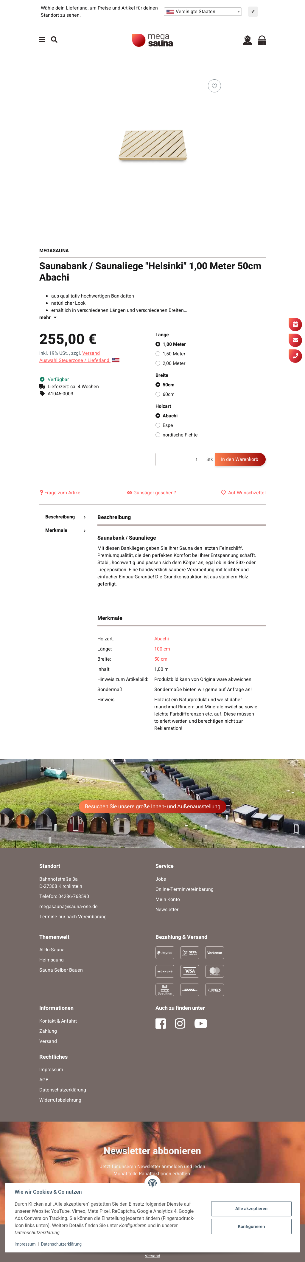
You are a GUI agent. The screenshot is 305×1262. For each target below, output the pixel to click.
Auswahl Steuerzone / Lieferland (79, 360)
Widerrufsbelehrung (60, 1100)
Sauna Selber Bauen (61, 970)
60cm (169, 394)
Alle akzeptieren (251, 1208)
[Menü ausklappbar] (42, 40)
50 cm (160, 659)
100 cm (162, 649)
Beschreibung (65, 517)
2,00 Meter (174, 363)
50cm (169, 384)
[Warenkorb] (262, 40)
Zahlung (48, 1031)
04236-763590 (73, 896)
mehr (48, 317)
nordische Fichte (180, 435)
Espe (168, 425)
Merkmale (65, 530)
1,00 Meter (174, 344)
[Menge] (179, 459)
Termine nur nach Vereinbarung (73, 916)
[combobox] (203, 11)
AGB (44, 1079)
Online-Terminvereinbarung (184, 889)
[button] (247, 40)
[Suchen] (54, 40)
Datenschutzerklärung (61, 1244)
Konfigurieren (251, 1226)
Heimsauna (51, 960)
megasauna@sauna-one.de (68, 906)
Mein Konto (167, 899)
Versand (91, 353)
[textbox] (203, 12)
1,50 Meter (174, 353)
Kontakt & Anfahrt (58, 1021)
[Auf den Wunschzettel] (214, 85)
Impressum (25, 1244)
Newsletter (166, 909)
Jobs (160, 879)
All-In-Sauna (52, 949)
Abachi (170, 415)
